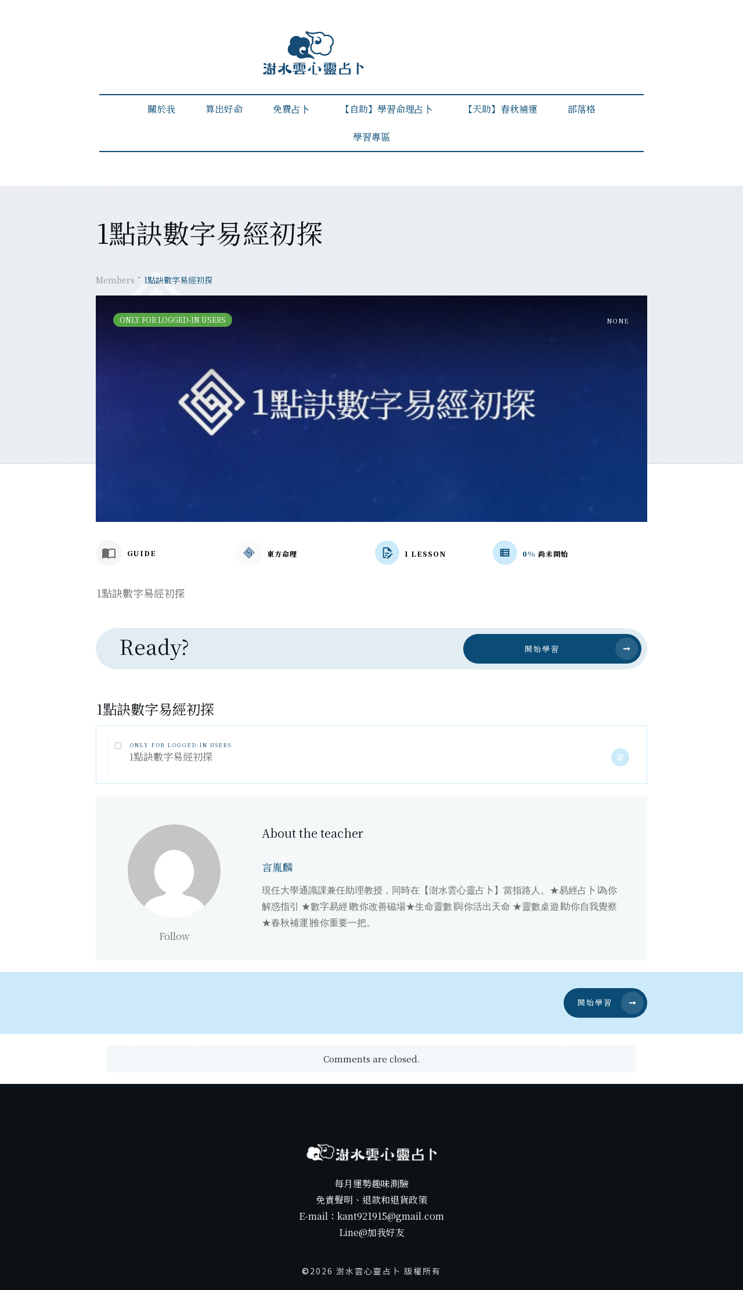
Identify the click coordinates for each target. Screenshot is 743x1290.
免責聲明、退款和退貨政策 (371, 1199)
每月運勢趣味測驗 (371, 1183)
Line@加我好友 (372, 1232)
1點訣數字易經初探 (170, 756)
